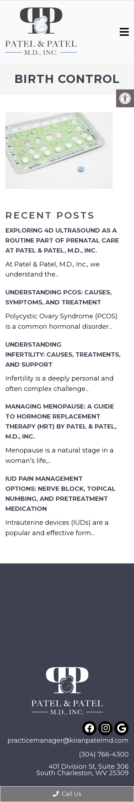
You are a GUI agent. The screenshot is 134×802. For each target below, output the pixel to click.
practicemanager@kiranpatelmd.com (68, 740)
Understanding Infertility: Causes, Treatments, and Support (62, 354)
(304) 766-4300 (104, 754)
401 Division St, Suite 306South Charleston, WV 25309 (82, 769)
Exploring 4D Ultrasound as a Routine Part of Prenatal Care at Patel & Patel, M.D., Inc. (62, 240)
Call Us (67, 794)
